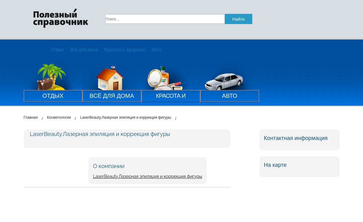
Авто (156, 49)
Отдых (58, 49)
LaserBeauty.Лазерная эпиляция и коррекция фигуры (147, 176)
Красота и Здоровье (124, 49)
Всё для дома (84, 49)
